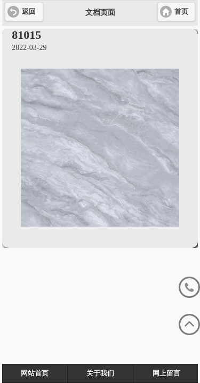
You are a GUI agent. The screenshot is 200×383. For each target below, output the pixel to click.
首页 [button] (181, 11)
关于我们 (100, 373)
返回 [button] (29, 11)
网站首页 (35, 373)
